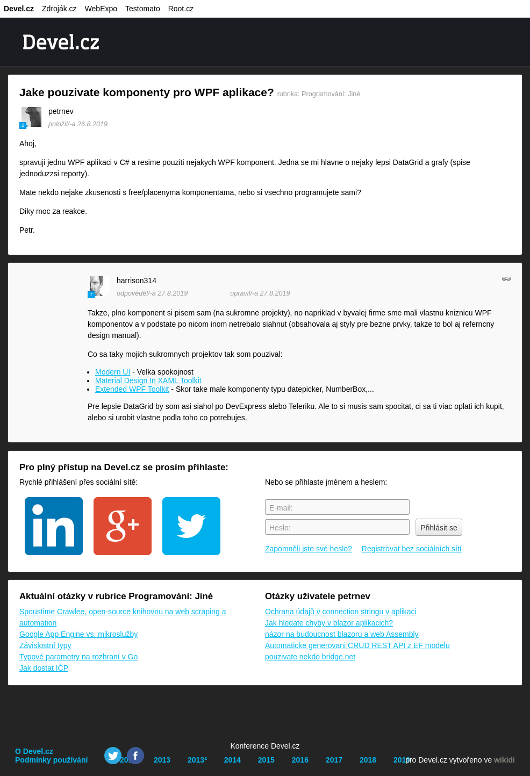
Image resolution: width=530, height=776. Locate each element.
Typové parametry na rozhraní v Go (78, 656)
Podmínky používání (51, 760)
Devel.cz (19, 8)
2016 (300, 760)
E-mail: (281, 508)
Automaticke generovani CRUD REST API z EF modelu (357, 645)
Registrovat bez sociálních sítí (412, 548)
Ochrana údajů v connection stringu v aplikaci (341, 611)
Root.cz (181, 8)
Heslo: (280, 527)
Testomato (142, 8)
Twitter (112, 755)
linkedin (53, 526)
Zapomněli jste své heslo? (308, 548)
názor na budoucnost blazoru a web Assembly (342, 634)
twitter (191, 526)
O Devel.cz (34, 751)
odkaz (506, 278)
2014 (232, 760)
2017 (334, 760)
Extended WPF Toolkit (132, 389)
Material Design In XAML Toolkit (148, 380)
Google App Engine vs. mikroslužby (78, 634)
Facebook (135, 755)
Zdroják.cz (59, 8)
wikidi (504, 760)
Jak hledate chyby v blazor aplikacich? (329, 623)
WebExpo (101, 8)
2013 (162, 760)
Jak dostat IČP (43, 668)
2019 (401, 760)
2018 (368, 760)
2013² (197, 760)
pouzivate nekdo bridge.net (310, 656)
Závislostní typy (45, 645)
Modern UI (112, 372)
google (122, 526)
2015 (266, 760)
